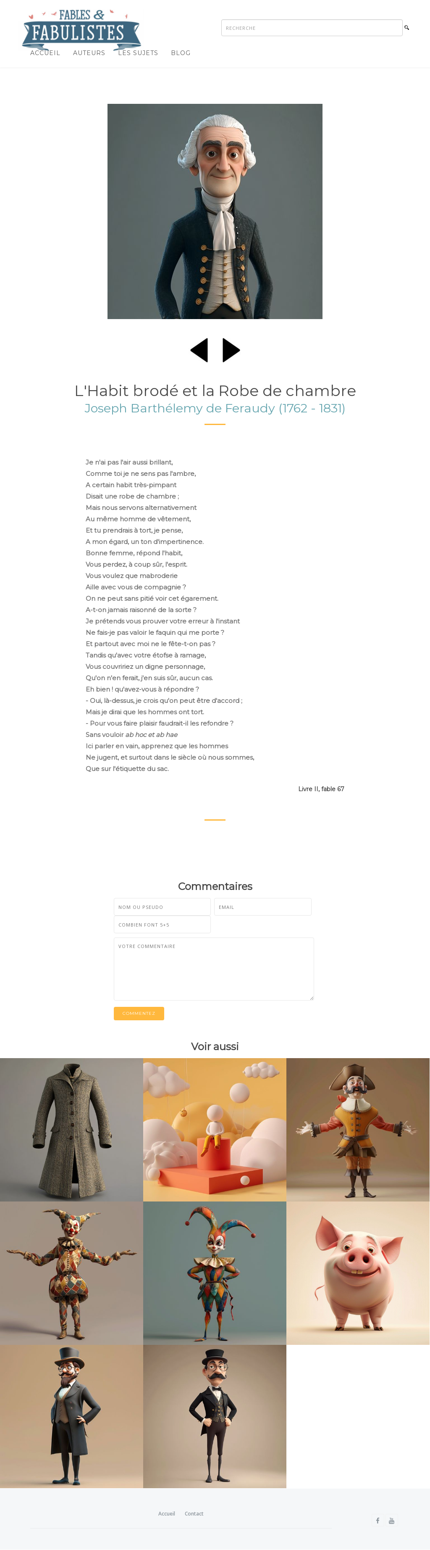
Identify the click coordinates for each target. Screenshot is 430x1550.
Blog (181, 53)
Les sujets (138, 53)
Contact (194, 1513)
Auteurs (89, 53)
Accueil (45, 53)
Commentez (139, 1013)
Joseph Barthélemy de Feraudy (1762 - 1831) (215, 408)
